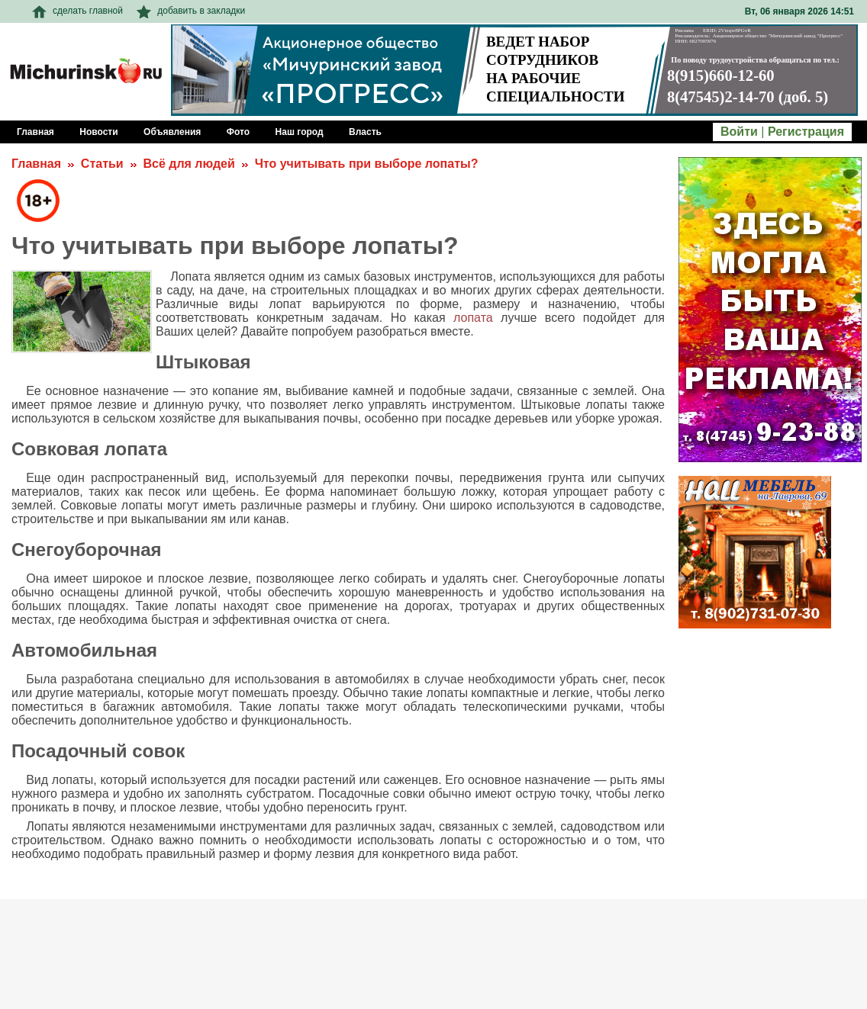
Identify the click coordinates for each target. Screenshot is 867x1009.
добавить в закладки (191, 10)
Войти (739, 131)
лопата (473, 317)
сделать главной (77, 10)
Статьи (102, 163)
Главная (36, 163)
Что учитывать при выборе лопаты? (367, 163)
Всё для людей (188, 163)
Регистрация (806, 131)
